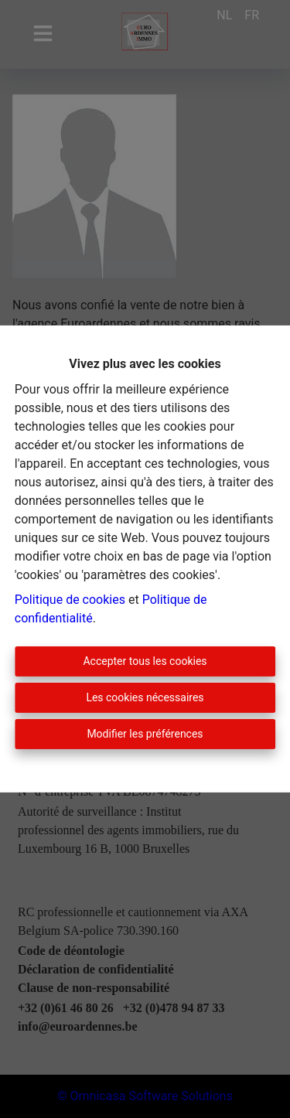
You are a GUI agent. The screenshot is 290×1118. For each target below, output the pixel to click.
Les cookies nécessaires (144, 697)
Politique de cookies (70, 599)
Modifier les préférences (145, 734)
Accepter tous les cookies (144, 661)
